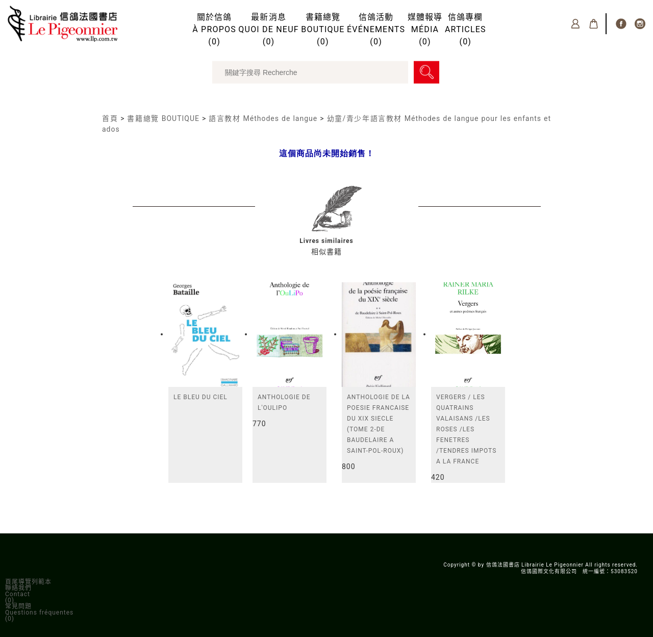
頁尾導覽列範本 (28, 581)
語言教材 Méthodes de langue (263, 118)
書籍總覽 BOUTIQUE (163, 118)
